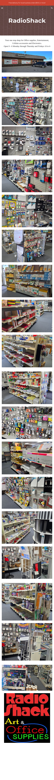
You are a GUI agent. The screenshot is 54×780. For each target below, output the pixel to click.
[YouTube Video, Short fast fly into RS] (27, 762)
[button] (2, 8)
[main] (27, 20)
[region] (27, 3)
